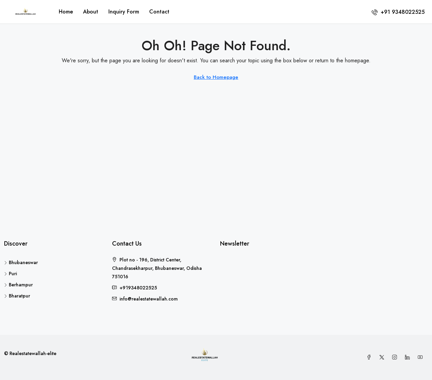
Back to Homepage (216, 77)
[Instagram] (396, 357)
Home (66, 11)
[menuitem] (398, 12)
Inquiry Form (123, 11)
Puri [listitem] (10, 273)
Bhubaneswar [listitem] (21, 262)
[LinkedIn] (408, 357)
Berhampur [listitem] (18, 284)
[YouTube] (421, 357)
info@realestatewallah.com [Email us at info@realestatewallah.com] (148, 298)
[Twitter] (383, 357)
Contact (159, 11)
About (90, 11)
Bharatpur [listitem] (17, 295)
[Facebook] (370, 357)
